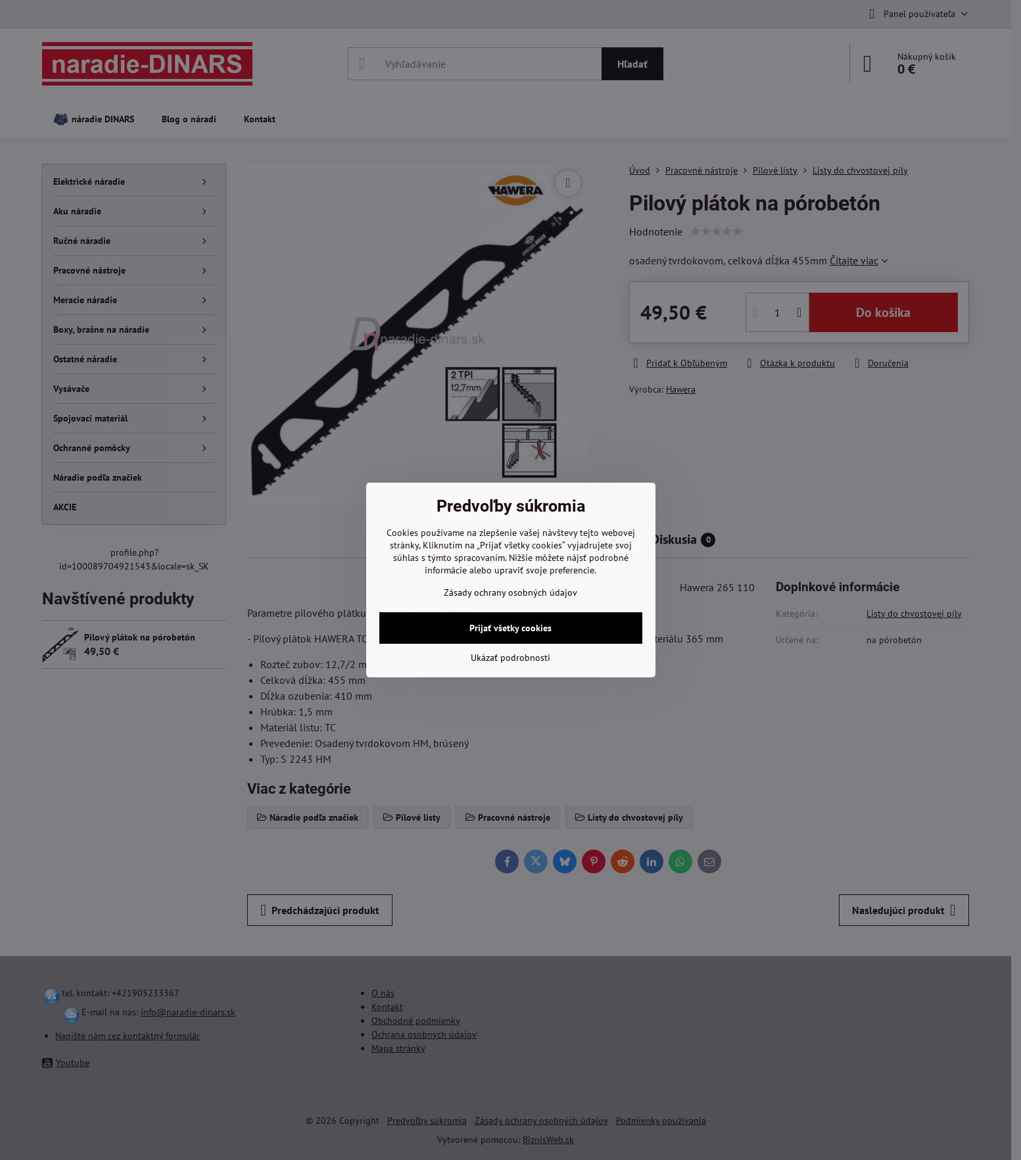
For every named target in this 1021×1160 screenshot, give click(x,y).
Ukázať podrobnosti (510, 658)
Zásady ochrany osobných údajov (510, 592)
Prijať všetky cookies (510, 628)
